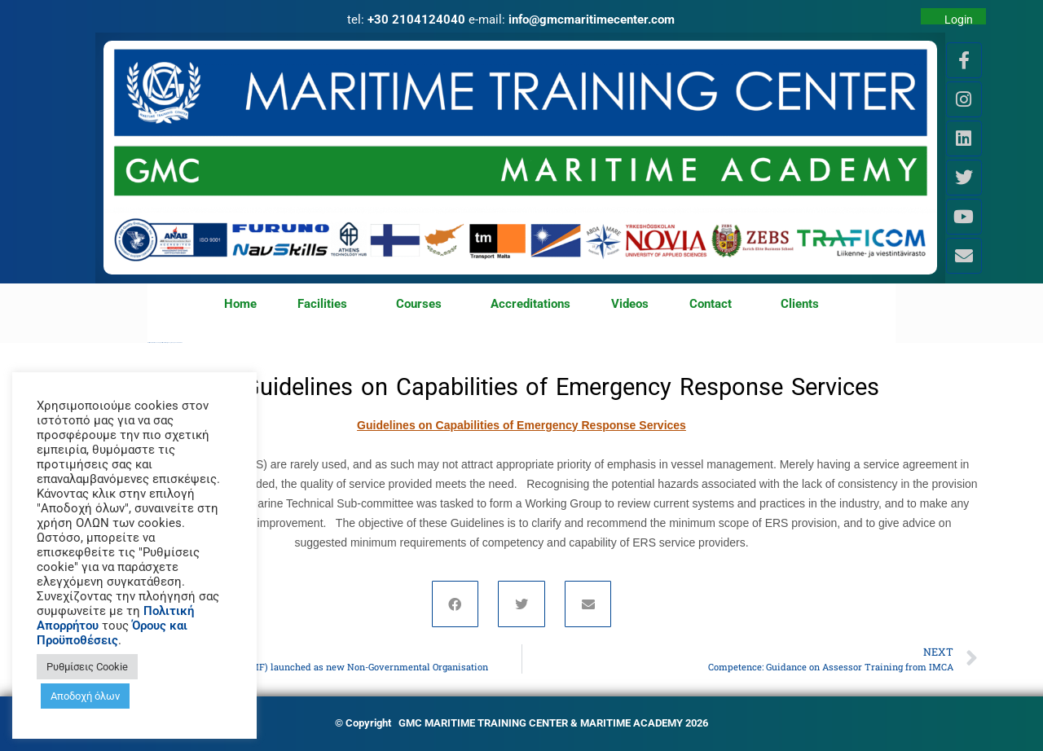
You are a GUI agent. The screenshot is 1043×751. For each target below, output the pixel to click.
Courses (423, 304)
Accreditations (530, 303)
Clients (800, 303)
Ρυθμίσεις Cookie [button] (87, 667)
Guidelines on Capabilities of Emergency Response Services (521, 425)
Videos (630, 303)
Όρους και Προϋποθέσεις (112, 633)
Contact (714, 304)
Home (240, 303)
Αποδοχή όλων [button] (85, 696)
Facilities (326, 304)
